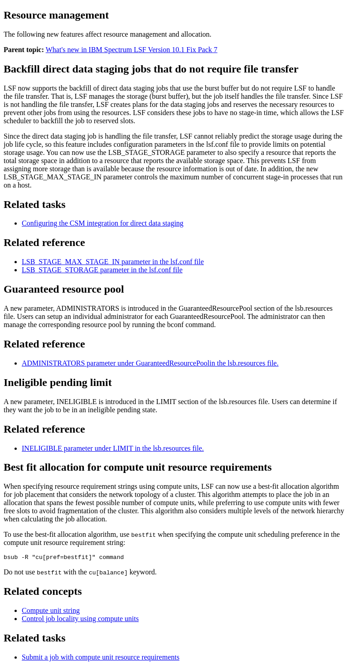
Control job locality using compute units (80, 620)
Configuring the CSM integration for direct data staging (103, 223)
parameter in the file (113, 261)
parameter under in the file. (150, 363)
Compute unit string (51, 612)
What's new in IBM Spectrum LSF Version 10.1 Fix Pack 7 (132, 49)
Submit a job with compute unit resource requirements (100, 658)
